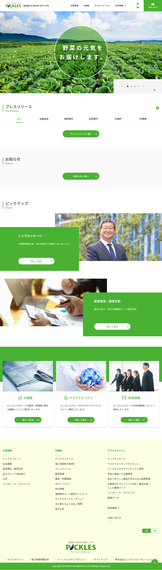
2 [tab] (131, 86)
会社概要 (7, 463)
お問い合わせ (154, 7)
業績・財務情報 (63, 478)
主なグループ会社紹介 (14, 473)
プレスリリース (63, 468)
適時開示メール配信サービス (70, 493)
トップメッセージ (12, 458)
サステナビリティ (106, 5)
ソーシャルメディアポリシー (71, 559)
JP (146, 530)
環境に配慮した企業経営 (120, 473)
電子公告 (59, 508)
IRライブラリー (63, 483)
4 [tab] (138, 86)
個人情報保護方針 (40, 559)
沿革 (5, 478)
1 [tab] (127, 86)
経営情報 (59, 473)
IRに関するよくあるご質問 (68, 503)
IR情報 (91, 5)
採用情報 (123, 5)
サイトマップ (101, 559)
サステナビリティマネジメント (123, 463)
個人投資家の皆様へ (65, 463)
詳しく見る (36, 260)
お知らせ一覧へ (81, 175)
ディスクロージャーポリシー (69, 498)
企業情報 (79, 5)
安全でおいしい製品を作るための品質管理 (129, 478)
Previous (122, 86)
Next (143, 86)
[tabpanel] (81, 52)
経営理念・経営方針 (13, 468)
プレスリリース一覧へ (81, 133)
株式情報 (59, 488)
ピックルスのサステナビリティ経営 (126, 468)
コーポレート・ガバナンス (16, 483)
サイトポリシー (15, 559)
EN (141, 7)
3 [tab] (134, 86)
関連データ (113, 497)
